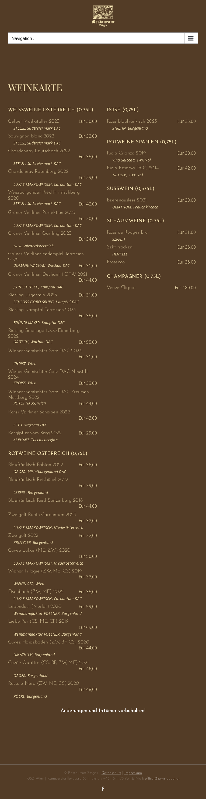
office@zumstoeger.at (162, 779)
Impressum (133, 773)
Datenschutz (111, 773)
